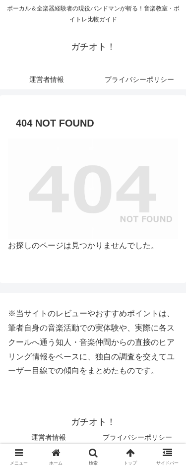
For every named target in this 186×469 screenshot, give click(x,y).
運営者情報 (48, 437)
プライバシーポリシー (137, 437)
